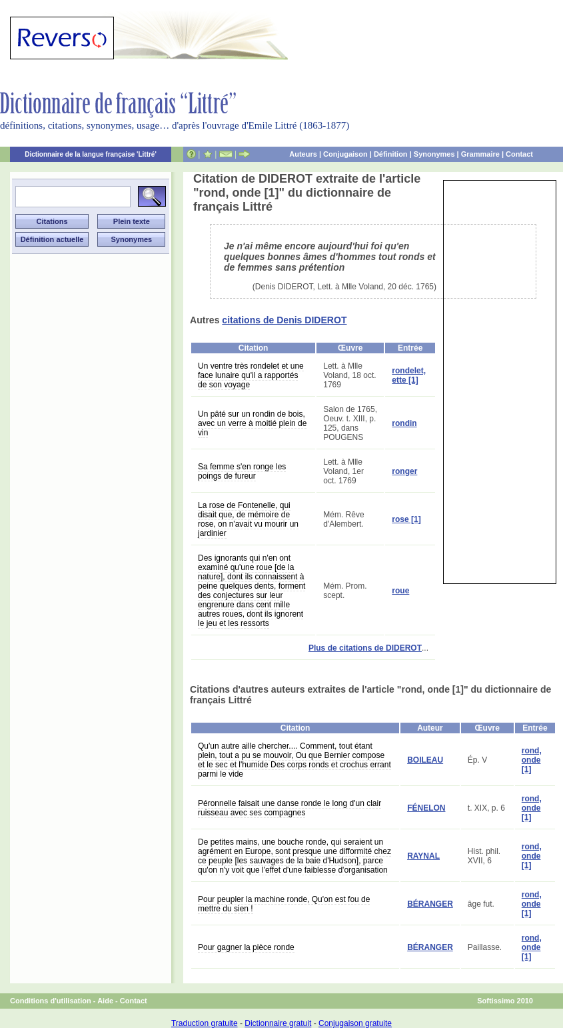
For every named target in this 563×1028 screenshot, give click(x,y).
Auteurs (303, 154)
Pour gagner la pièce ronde (246, 947)
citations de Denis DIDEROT (284, 320)
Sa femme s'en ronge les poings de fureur (242, 471)
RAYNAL (423, 856)
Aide (105, 1001)
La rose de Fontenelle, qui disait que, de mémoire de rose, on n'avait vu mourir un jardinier (248, 519)
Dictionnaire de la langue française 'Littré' (91, 154)
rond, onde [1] (532, 760)
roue (400, 590)
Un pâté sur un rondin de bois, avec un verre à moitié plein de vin (252, 423)
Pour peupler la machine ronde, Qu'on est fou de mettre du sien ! (284, 904)
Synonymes (434, 154)
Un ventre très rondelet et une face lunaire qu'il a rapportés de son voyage (251, 375)
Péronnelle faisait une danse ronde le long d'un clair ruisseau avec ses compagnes (289, 808)
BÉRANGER (430, 904)
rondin (404, 423)
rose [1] (406, 519)
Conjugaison (345, 154)
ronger (404, 471)
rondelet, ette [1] (409, 375)
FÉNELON (426, 808)
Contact (519, 154)
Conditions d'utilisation (50, 1001)
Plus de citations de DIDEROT (365, 648)
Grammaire (480, 154)
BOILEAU (425, 760)
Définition (391, 154)
